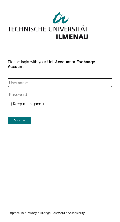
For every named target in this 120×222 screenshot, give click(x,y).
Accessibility (76, 213)
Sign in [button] (19, 120)
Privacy (33, 213)
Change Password (62, 213)
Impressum (17, 213)
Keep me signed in (29, 103)
